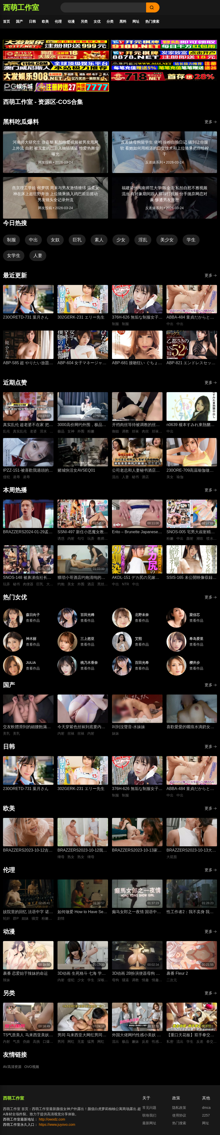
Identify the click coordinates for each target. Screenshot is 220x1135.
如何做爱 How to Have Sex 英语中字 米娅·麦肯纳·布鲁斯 (81, 912)
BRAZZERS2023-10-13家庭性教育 (137, 850)
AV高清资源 (12, 1067)
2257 (206, 1115)
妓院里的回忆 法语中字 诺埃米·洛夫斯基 (28, 912)
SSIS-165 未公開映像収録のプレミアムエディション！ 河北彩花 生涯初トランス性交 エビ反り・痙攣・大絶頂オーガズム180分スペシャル (191, 578)
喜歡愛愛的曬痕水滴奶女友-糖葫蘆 (191, 727)
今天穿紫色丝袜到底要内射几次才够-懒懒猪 (81, 727)
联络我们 (149, 1115)
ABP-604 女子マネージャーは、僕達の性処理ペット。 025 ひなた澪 (81, 363)
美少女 (167, 239)
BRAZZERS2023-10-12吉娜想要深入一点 (28, 850)
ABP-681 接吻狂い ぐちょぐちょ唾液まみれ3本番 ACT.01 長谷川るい (137, 363)
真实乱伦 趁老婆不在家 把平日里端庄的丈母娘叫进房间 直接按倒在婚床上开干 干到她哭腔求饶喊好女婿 (28, 425)
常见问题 (149, 1108)
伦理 (58, 21)
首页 (6, 21)
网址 (135, 21)
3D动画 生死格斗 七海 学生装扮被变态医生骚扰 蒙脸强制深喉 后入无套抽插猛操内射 (81, 973)
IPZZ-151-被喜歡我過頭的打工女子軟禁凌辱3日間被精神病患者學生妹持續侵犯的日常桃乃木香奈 (28, 470)
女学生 (13, 255)
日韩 (32, 21)
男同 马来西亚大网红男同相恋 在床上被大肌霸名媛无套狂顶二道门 (81, 1035)
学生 (191, 239)
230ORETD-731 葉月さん (26, 317)
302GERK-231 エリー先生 (81, 317)
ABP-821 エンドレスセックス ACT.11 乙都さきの (190, 363)
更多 (211, 122)
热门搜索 (152, 21)
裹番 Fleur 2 (177, 973)
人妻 (37, 255)
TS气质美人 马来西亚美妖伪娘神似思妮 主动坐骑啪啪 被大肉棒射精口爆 (28, 1035)
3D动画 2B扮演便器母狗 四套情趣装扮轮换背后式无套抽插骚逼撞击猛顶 (136, 973)
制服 (11, 239)
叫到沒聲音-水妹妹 (128, 727)
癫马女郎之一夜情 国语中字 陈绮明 (136, 912)
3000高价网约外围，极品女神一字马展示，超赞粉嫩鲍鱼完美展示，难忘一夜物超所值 (81, 425)
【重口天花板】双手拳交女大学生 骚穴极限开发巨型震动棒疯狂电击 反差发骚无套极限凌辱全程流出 (190, 1035)
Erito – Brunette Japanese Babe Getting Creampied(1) (136, 532)
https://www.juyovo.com (57, 1125)
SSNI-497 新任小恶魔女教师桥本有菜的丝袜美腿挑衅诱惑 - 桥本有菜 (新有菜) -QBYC (82, 532)
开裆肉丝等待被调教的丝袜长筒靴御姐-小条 (136, 425)
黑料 (122, 21)
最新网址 (149, 1123)
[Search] (103, 7)
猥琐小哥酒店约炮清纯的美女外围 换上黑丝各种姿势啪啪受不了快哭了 (81, 578)
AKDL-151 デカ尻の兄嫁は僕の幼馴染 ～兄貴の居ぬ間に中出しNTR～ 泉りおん (136, 578)
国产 (19, 21)
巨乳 (77, 239)
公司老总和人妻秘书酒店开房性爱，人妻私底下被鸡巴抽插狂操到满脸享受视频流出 (136, 470)
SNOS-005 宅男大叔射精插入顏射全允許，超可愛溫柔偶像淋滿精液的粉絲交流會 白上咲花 (190, 532)
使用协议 (179, 1115)
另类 (84, 21)
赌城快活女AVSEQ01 (76, 470)
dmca (206, 1108)
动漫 (71, 21)
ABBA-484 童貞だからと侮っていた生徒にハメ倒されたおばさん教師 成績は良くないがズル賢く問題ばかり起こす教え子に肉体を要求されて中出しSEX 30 (190, 317)
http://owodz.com (52, 1119)
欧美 (45, 21)
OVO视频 (31, 1067)
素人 (99, 239)
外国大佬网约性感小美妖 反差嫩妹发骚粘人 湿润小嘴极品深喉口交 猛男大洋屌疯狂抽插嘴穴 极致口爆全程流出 (136, 1035)
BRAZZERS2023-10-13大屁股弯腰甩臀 (191, 850)
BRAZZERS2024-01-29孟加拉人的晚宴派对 (28, 532)
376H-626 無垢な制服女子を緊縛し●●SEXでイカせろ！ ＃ (137, 317)
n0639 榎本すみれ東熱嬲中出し (190, 425)
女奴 (55, 239)
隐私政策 (179, 1108)
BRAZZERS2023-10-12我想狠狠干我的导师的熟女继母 (82, 850)
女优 (97, 21)
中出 (33, 239)
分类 (110, 21)
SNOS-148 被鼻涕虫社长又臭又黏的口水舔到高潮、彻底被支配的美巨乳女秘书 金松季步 (27, 578)
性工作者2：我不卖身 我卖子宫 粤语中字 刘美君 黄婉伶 (190, 912)
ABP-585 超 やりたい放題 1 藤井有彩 (27, 363)
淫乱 (142, 239)
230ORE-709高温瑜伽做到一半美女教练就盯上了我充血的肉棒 (190, 470)
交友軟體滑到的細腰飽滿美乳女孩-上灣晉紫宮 (27, 727)
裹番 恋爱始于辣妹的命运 (25, 973)
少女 (120, 239)
